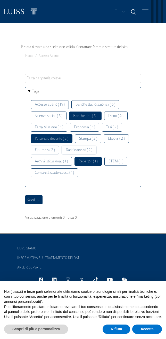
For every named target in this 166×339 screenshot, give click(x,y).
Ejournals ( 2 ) (45, 150)
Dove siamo (26, 248)
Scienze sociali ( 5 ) (48, 116)
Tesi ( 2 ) (112, 127)
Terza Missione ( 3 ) (49, 127)
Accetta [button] (147, 329)
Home (29, 56)
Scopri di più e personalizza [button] (36, 329)
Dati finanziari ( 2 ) (79, 150)
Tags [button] (35, 91)
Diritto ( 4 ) (115, 116)
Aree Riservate (29, 267)
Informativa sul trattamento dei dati (48, 258)
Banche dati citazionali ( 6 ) (95, 105)
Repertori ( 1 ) (88, 161)
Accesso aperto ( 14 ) (50, 105)
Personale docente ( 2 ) (51, 139)
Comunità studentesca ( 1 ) (54, 173)
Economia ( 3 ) (84, 127)
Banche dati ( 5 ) (85, 116)
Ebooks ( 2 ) (116, 139)
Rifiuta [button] (116, 329)
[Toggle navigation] (145, 11)
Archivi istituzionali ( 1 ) (51, 161)
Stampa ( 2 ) (88, 139)
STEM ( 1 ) (116, 161)
